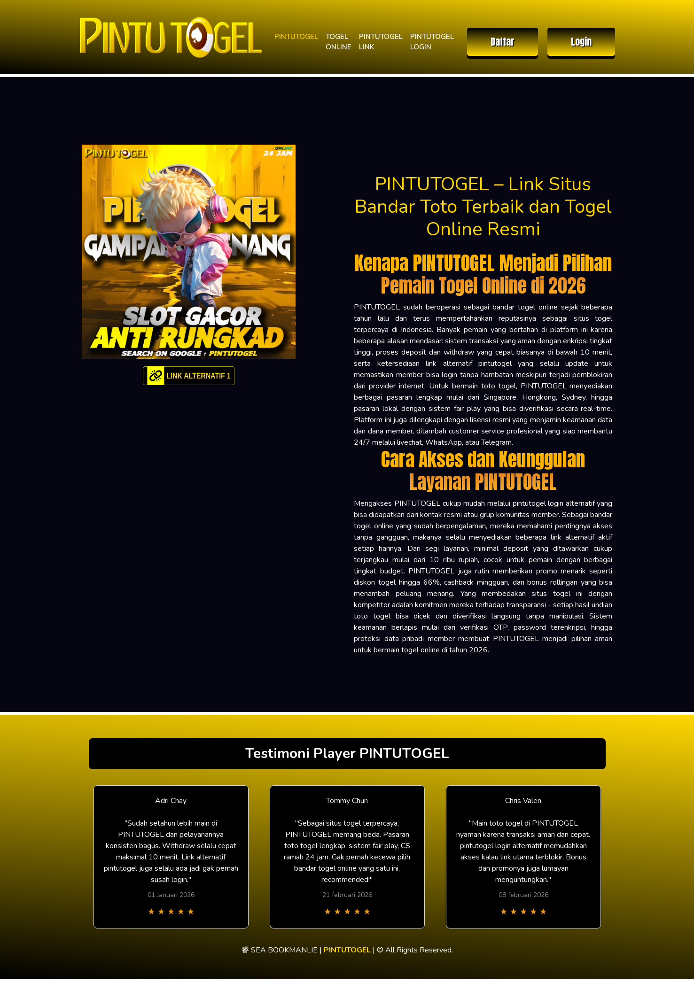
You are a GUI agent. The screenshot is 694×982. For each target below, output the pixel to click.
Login (581, 41)
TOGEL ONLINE (338, 42)
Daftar (503, 41)
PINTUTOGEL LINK (381, 42)
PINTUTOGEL (296, 36)
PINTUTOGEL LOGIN (432, 42)
